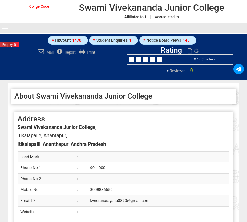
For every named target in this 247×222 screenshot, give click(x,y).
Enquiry (9, 45)
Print (86, 52)
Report (65, 52)
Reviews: (181, 70)
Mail (45, 52)
